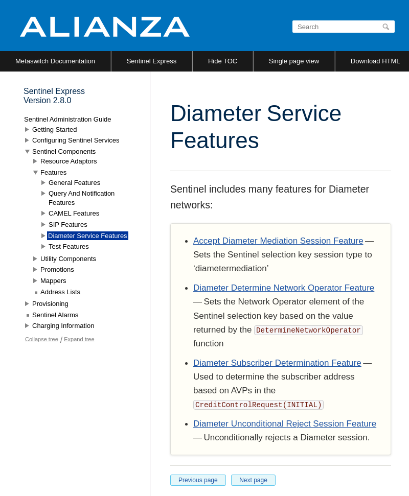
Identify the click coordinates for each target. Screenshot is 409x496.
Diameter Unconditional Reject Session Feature (284, 424)
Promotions (57, 269)
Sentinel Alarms (55, 315)
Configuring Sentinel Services (76, 140)
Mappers (53, 281)
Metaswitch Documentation (55, 61)
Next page (253, 480)
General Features (74, 182)
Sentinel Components (64, 151)
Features (53, 172)
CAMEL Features (74, 213)
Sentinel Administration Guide (67, 119)
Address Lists (60, 292)
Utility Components (68, 259)
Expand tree (79, 339)
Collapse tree (41, 339)
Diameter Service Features (87, 236)
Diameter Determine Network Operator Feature (283, 288)
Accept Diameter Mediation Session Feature (278, 241)
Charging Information (63, 325)
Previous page (198, 480)
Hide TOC (222, 61)
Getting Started (54, 129)
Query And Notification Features (82, 198)
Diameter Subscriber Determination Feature (277, 363)
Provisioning (50, 304)
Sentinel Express (152, 61)
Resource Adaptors (68, 161)
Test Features (69, 246)
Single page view (294, 61)
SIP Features (68, 224)
